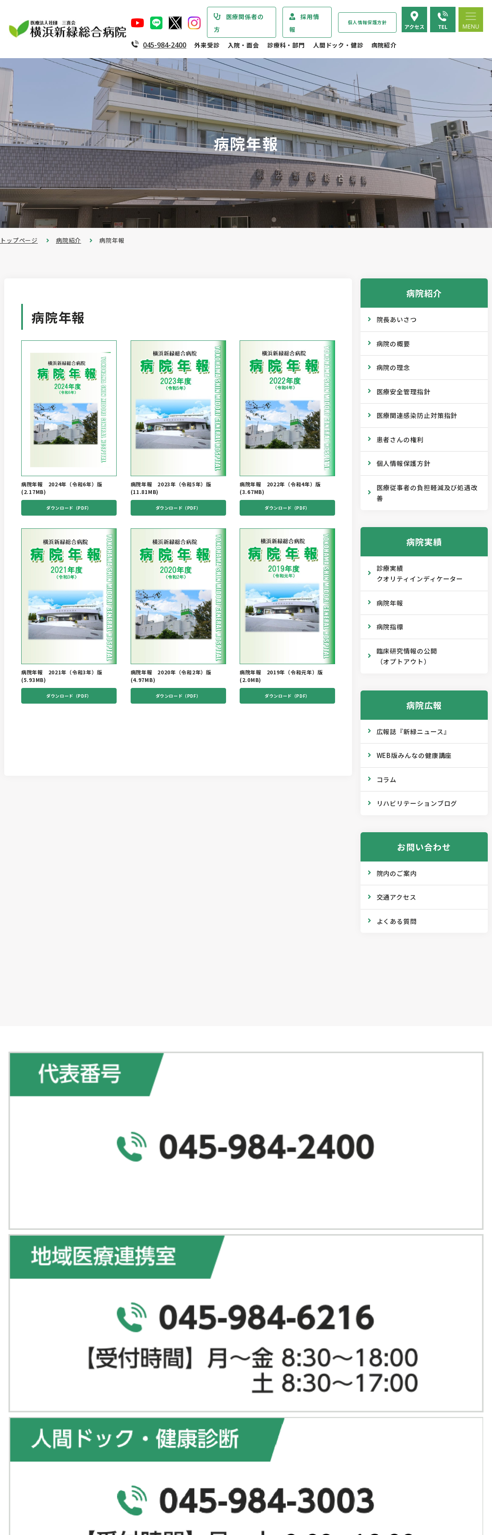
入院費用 (190, 1454)
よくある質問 (397, 921)
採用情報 (304, 23)
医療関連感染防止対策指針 (417, 415)
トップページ (19, 240)
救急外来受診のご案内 (209, 1296)
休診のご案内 (197, 1279)
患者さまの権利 (39, 1370)
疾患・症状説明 (39, 1246)
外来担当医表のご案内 (209, 1262)
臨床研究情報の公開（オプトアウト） (407, 656)
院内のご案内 (397, 873)
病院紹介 (384, 45)
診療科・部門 (286, 45)
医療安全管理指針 (403, 391)
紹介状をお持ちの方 (206, 1245)
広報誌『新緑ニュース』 (413, 731)
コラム (387, 779)
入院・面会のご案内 (202, 1386)
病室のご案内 (197, 1437)
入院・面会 (243, 45)
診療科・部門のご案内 (44, 1229)
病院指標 (390, 626)
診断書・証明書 (200, 1330)
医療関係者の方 (239, 23)
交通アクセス (397, 896)
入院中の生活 (197, 1420)
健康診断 (348, 1244)
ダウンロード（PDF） (69, 512)
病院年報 (390, 602)
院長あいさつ (397, 319)
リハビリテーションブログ (417, 803)
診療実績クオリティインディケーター (420, 574)
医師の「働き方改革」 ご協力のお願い (232, 1364)
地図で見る (163, 1150)
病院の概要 (394, 343)
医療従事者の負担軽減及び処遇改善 (427, 493)
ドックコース (354, 1211)
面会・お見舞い (200, 1471)
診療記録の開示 (200, 1347)
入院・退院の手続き (206, 1403)
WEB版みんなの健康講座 (414, 755)
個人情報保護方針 (367, 22)
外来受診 (206, 45)
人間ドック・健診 (338, 45)
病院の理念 (394, 367)
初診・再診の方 (200, 1228)
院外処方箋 (194, 1313)
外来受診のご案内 (198, 1212)
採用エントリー (358, 1463)
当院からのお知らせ (40, 1212)
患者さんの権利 (400, 439)
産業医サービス (358, 1261)
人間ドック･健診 (354, 1194)
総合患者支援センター (206, 1194)
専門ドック (351, 1228)
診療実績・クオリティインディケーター (73, 1443)
